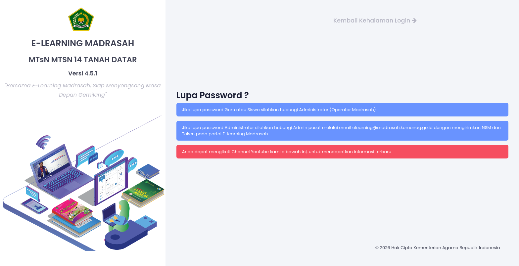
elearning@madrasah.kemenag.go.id (393, 127)
